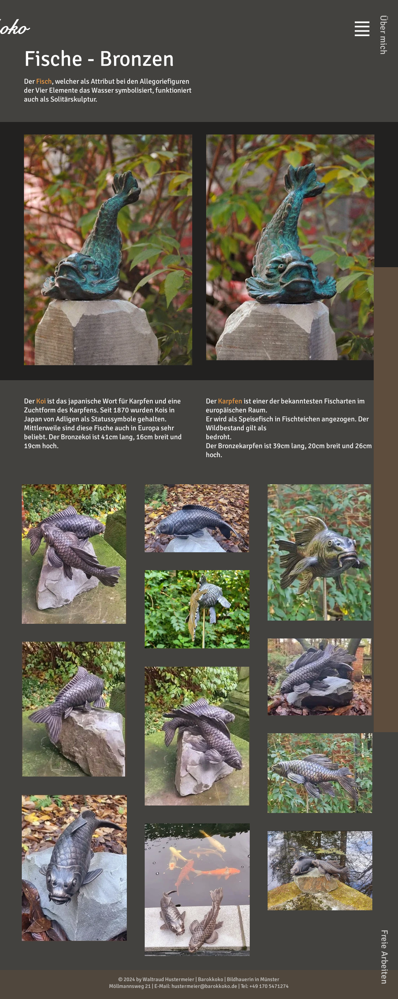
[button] (362, 28)
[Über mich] (384, 34)
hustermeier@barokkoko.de (204, 986)
